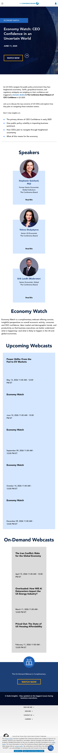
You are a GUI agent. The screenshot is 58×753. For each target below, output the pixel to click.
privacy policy (19, 746)
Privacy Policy (9, 738)
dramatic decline (18, 95)
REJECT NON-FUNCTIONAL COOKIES (33, 751)
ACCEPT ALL (18, 751)
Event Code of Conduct (34, 736)
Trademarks (43, 736)
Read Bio (29, 200)
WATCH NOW (13, 58)
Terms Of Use (15, 736)
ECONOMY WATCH (11, 20)
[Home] (29, 3)
